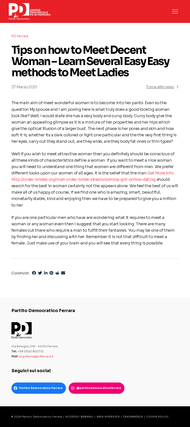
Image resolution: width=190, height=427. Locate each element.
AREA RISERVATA (108, 416)
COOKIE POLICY (157, 416)
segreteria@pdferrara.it (35, 356)
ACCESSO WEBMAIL (79, 416)
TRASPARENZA (133, 416)
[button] (175, 11)
